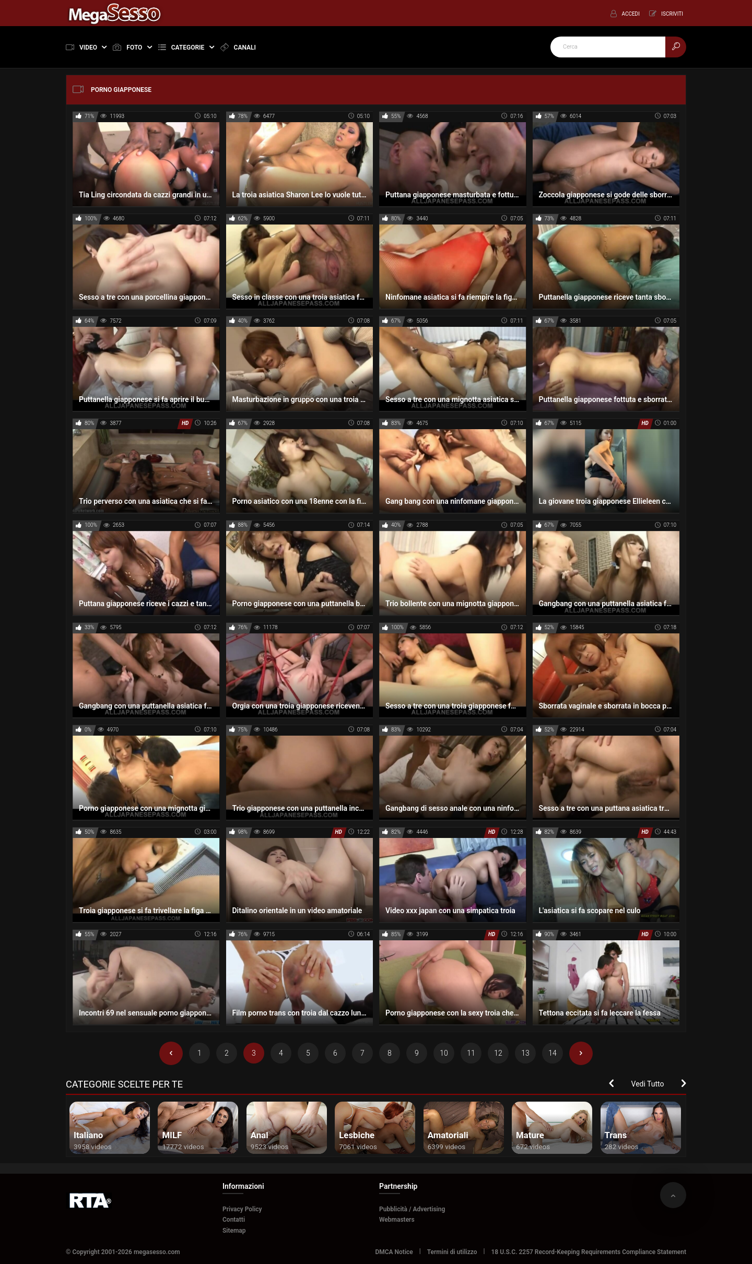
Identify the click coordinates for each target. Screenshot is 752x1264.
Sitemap (234, 1230)
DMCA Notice (394, 1252)
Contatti (233, 1219)
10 (444, 1053)
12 (498, 1053)
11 (471, 1053)
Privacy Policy (242, 1209)
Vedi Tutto (647, 1084)
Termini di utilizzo (452, 1252)
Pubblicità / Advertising (412, 1209)
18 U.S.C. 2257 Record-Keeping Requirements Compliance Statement (589, 1252)
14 (552, 1053)
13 (525, 1053)
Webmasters (397, 1219)
